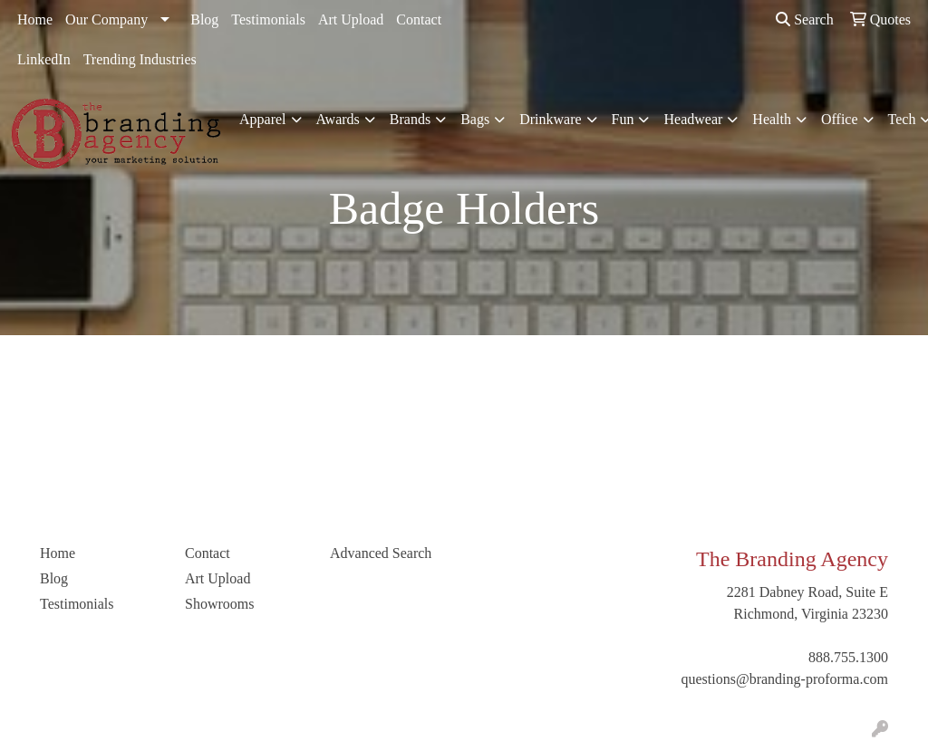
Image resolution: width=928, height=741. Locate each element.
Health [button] (771, 119)
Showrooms (219, 603)
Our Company (106, 19)
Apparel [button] (262, 119)
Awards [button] (338, 119)
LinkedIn (44, 59)
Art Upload (350, 19)
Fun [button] (623, 119)
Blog (204, 19)
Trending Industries (140, 59)
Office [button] (839, 119)
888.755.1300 (848, 657)
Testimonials (268, 19)
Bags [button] (474, 119)
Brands (410, 119)
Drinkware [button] (550, 119)
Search (805, 19)
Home (35, 19)
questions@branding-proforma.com (785, 679)
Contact (418, 19)
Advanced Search (380, 553)
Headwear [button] (692, 119)
